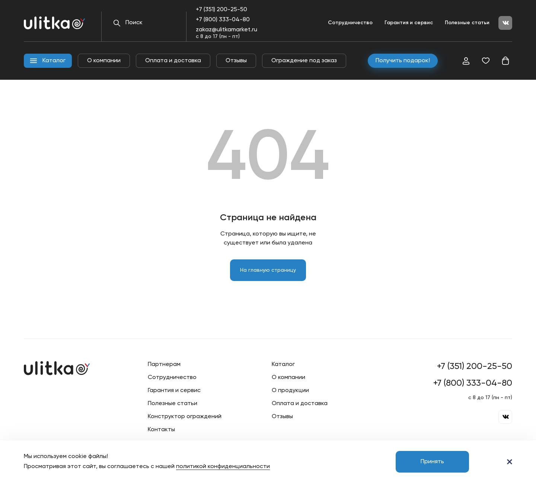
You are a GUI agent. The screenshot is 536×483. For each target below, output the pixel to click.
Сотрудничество (350, 22)
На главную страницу (268, 270)
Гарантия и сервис (409, 22)
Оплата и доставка (173, 61)
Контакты (161, 430)
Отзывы (236, 61)
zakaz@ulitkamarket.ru (226, 30)
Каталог (283, 364)
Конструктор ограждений (184, 417)
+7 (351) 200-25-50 (221, 10)
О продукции (290, 391)
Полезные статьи (467, 22)
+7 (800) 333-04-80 (223, 20)
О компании (104, 61)
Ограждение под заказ (304, 61)
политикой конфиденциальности (223, 467)
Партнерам (164, 364)
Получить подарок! (403, 61)
